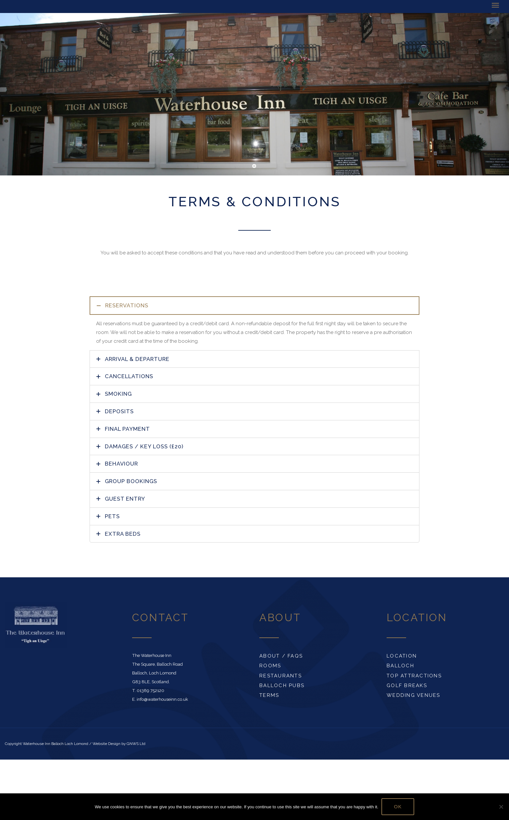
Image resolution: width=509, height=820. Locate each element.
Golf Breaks (407, 685)
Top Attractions (414, 676)
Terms (269, 695)
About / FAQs (281, 656)
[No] (501, 806)
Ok (398, 806)
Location (402, 656)
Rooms (270, 666)
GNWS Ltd (136, 743)
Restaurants (280, 676)
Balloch (400, 666)
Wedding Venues (414, 695)
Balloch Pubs (281, 685)
